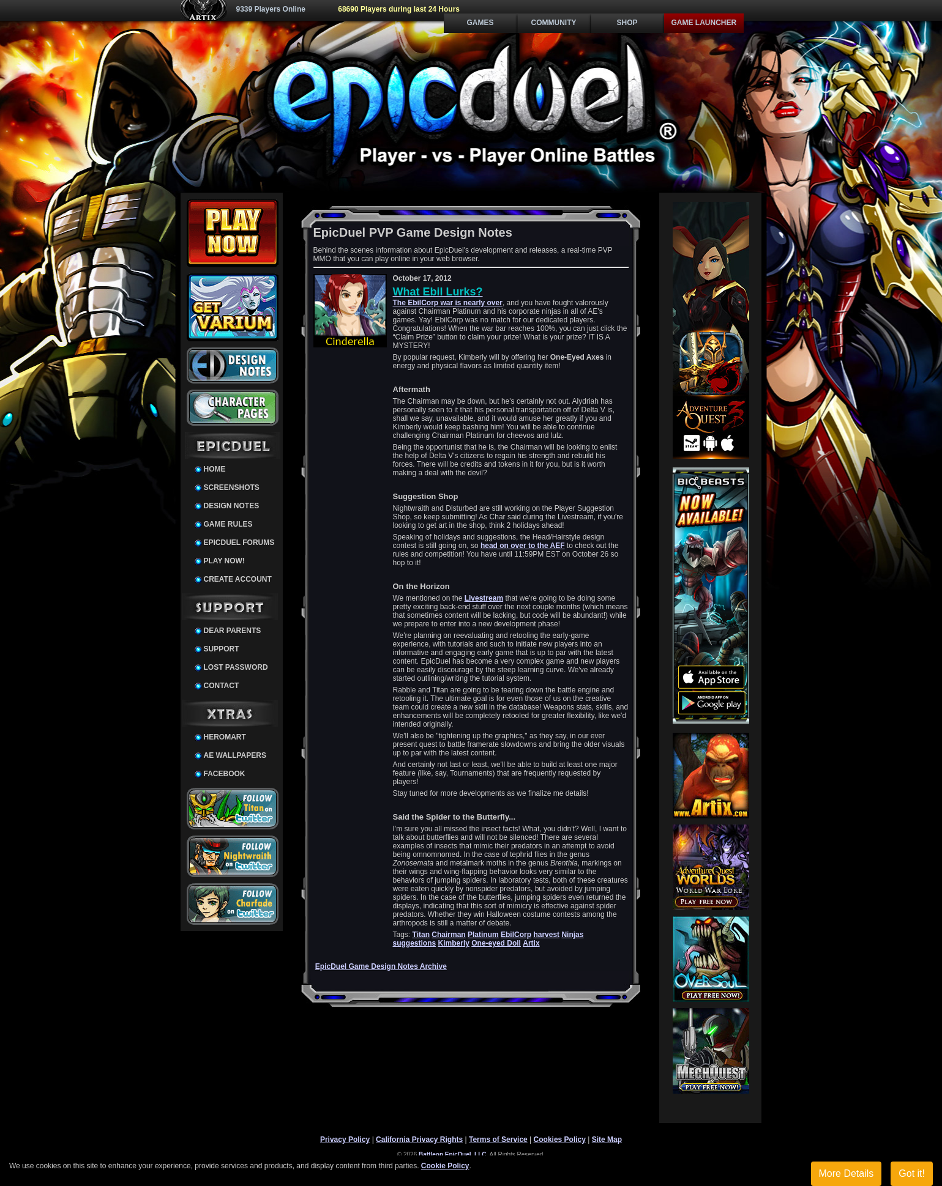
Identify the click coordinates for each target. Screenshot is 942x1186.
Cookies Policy (560, 1139)
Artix (531, 943)
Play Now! (224, 561)
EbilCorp (516, 934)
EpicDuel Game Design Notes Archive (381, 966)
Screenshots (232, 487)
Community (554, 22)
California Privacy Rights (419, 1139)
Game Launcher (704, 22)
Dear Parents (232, 630)
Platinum (483, 934)
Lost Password (236, 667)
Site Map (607, 1139)
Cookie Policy (445, 1166)
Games (479, 22)
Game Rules (228, 524)
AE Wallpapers (235, 755)
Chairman (448, 934)
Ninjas (572, 934)
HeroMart (225, 737)
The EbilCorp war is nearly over (448, 302)
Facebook (224, 773)
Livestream (484, 598)
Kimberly (453, 943)
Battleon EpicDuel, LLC (453, 1154)
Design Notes (232, 506)
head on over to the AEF (522, 545)
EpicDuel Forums (239, 542)
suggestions (414, 943)
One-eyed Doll (496, 943)
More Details (846, 1173)
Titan (421, 934)
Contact (221, 685)
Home (215, 469)
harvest (546, 934)
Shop (626, 22)
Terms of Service (498, 1139)
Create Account (238, 579)
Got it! (912, 1173)
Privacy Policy (345, 1139)
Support (221, 649)
